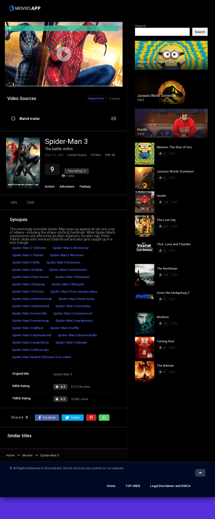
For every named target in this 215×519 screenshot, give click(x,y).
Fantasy (85, 186)
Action (49, 186)
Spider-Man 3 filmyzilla (67, 284)
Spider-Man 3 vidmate (71, 342)
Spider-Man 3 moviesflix (29, 313)
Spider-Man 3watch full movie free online (41, 357)
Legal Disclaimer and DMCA (170, 486)
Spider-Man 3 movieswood (72, 313)
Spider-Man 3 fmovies (28, 291)
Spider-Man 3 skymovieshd (31, 335)
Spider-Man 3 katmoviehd (30, 306)
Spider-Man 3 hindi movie (76, 299)
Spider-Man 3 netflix (64, 328)
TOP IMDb (132, 486)
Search (140, 26)
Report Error (96, 98)
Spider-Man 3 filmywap (28, 284)
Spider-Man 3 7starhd (27, 255)
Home (111, 486)
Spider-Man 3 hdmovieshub (32, 299)
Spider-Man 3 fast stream (30, 277)
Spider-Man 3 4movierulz (71, 248)
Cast (30, 202)
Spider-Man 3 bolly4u (27, 270)
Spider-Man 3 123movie (29, 248)
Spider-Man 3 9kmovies (67, 255)
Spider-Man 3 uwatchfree (30, 342)
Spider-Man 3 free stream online (73, 291)
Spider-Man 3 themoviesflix (77, 335)
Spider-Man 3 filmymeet (72, 277)
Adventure (66, 186)
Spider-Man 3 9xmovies (63, 262)
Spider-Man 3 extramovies (68, 270)
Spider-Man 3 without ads (30, 350)
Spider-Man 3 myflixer (28, 328)
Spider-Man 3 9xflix (26, 262)
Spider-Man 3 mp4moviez (74, 320)
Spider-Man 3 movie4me (73, 306)
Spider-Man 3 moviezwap (30, 320)
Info (14, 202)
